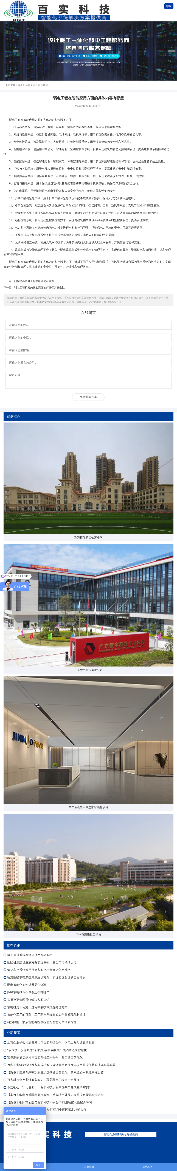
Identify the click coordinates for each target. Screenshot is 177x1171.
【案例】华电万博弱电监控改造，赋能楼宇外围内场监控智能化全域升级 (55, 1095)
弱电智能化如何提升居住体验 (26, 984)
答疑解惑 (43, 85)
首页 (20, 85)
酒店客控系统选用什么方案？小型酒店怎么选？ (39, 970)
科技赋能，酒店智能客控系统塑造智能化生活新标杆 (42, 1022)
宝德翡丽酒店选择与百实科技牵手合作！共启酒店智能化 (45, 1057)
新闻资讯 (30, 85)
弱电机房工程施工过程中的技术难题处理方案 (37, 1007)
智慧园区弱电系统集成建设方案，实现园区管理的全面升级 (46, 977)
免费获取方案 (88, 396)
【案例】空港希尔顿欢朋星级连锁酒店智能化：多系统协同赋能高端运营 (55, 1072)
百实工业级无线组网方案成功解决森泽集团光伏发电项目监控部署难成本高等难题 (61, 1065)
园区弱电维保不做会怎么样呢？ (28, 992)
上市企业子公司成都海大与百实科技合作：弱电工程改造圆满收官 (51, 1042)
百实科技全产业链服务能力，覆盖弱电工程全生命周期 (43, 1080)
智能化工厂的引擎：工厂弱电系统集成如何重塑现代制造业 (46, 1014)
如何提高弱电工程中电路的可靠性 (34, 281)
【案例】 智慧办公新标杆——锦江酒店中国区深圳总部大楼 (46, 1110)
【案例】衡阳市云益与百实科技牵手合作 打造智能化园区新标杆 (49, 1102)
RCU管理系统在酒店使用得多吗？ (30, 955)
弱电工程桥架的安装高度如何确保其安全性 (39, 287)
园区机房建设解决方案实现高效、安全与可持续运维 (42, 962)
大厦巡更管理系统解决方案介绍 (28, 1000)
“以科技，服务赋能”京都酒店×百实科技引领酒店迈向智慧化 (47, 1050)
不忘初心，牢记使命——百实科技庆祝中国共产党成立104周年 (48, 1087)
